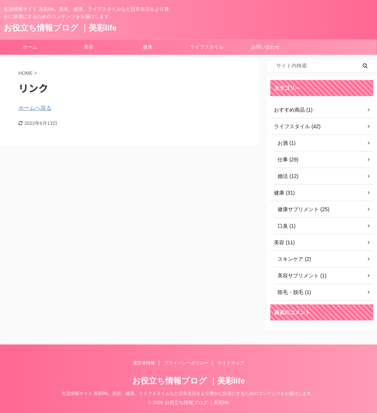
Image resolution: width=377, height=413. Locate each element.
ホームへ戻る (35, 108)
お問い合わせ (265, 47)
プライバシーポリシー (186, 362)
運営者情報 (144, 362)
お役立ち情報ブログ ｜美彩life (60, 27)
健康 (147, 47)
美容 (89, 47)
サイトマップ (231, 362)
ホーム (30, 47)
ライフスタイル (206, 47)
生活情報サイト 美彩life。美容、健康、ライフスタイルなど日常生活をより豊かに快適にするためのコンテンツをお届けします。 (188, 393)
